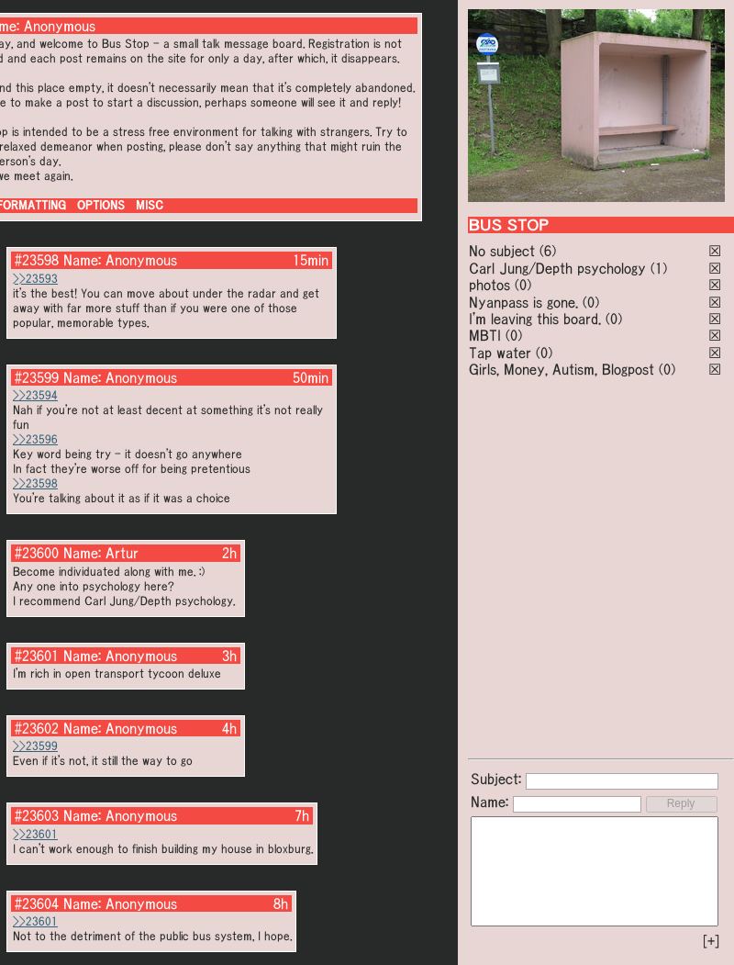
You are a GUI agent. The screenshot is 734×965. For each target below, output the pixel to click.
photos (489, 284)
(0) (523, 284)
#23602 (37, 728)
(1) (659, 268)
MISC (149, 205)
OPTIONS (101, 205)
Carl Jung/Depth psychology (557, 268)
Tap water (500, 352)
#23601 (37, 655)
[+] (711, 941)
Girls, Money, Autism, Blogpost (561, 369)
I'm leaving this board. (535, 318)
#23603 (37, 815)
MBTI (485, 335)
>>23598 (35, 483)
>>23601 (35, 834)
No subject (504, 250)
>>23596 (35, 439)
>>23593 (35, 279)
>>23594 (35, 395)
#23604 (37, 903)
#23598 (37, 259)
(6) (547, 250)
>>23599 (35, 746)
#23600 (37, 552)
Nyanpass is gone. (523, 302)
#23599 (37, 377)
